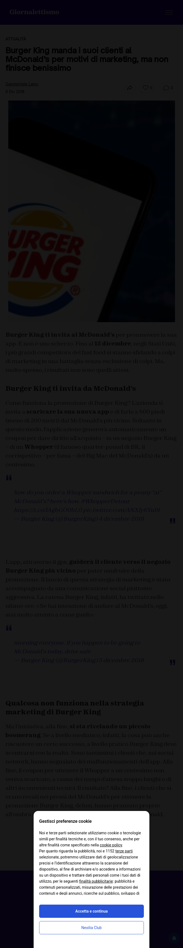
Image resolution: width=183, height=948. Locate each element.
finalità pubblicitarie (96, 881)
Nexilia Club (91, 927)
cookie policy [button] (111, 845)
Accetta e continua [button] (91, 911)
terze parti (124, 851)
